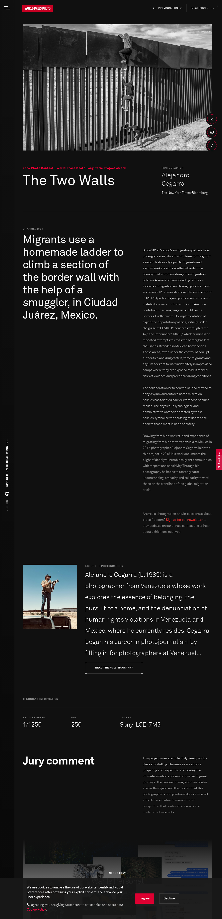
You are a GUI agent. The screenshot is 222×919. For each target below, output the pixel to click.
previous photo (167, 8)
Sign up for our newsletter (184, 519)
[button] (7, 475)
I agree (145, 898)
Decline (169, 898)
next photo (203, 8)
